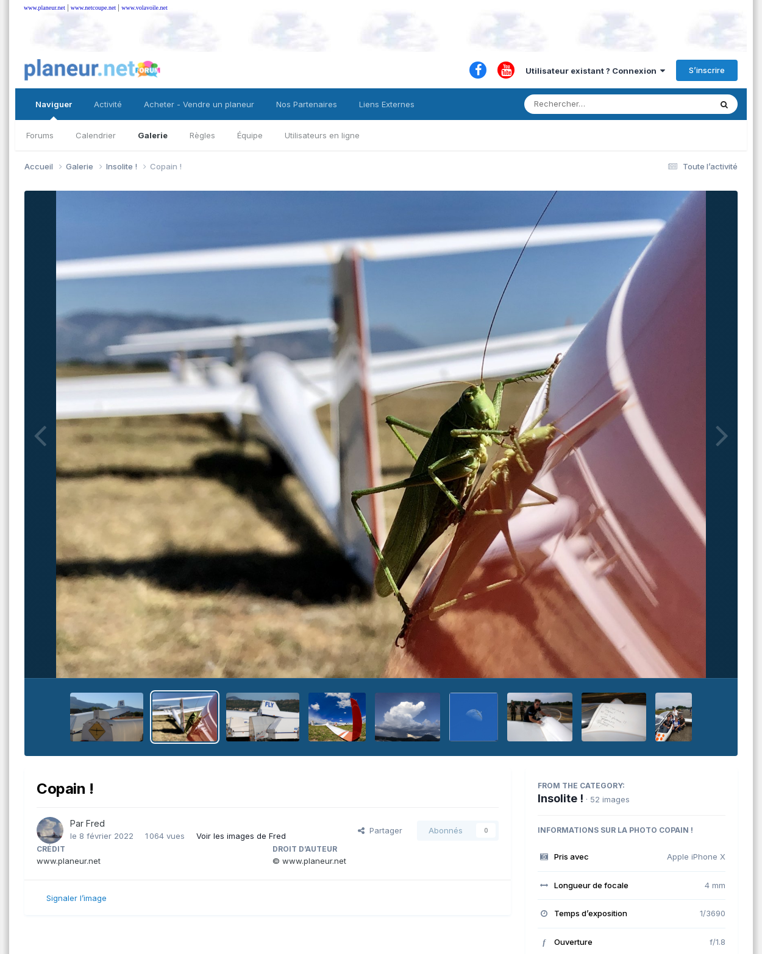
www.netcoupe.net (93, 7)
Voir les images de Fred (241, 836)
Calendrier (96, 135)
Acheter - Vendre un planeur (199, 104)
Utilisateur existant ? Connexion (595, 71)
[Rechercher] (582, 104)
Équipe (250, 135)
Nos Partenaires (306, 104)
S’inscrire (707, 70)
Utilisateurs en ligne (322, 135)
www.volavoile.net (144, 7)
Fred (95, 823)
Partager (380, 830)
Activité (108, 104)
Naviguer (53, 109)
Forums (40, 135)
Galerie (153, 135)
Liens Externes (387, 104)
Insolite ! (560, 798)
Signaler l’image (76, 898)
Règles (202, 135)
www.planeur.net (44, 7)
